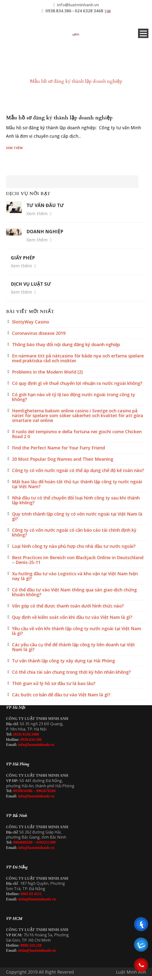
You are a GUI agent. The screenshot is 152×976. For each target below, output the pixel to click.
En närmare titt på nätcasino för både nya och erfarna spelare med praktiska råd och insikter (78, 358)
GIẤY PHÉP (23, 258)
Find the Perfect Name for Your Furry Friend (58, 448)
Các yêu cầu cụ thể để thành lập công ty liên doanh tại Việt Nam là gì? (73, 647)
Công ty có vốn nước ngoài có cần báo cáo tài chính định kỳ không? (74, 532)
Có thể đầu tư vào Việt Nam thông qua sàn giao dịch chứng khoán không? (74, 592)
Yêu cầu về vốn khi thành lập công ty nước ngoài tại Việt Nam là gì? (76, 631)
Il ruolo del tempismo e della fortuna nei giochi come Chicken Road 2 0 (77, 434)
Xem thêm (14, 148)
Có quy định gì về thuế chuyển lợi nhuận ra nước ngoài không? (77, 383)
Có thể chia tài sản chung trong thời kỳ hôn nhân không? (71, 672)
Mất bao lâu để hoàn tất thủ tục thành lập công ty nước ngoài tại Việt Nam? (77, 484)
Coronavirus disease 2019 (38, 333)
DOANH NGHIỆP (44, 231)
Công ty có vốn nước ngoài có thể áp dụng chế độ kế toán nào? (78, 470)
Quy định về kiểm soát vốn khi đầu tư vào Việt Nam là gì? (72, 617)
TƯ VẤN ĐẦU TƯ (45, 205)
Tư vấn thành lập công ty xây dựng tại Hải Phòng (63, 661)
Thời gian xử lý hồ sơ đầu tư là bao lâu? (53, 683)
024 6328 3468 (89, 10)
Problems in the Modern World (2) (47, 372)
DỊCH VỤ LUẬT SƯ (31, 284)
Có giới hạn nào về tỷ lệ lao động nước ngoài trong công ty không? (73, 397)
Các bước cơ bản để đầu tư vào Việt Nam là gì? (61, 695)
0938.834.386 (58, 10)
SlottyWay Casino (30, 322)
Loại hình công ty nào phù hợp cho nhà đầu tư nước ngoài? (74, 546)
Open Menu (143, 33)
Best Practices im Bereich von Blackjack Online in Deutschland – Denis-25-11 (77, 560)
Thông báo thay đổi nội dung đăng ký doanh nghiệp (66, 344)
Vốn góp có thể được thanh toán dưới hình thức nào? (68, 606)
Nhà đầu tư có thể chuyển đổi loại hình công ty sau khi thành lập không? (76, 500)
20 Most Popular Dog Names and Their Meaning (62, 459)
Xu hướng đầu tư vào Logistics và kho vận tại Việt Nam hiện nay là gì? (75, 576)
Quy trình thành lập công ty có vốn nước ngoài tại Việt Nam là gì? (77, 516)
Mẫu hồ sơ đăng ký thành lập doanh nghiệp (59, 117)
